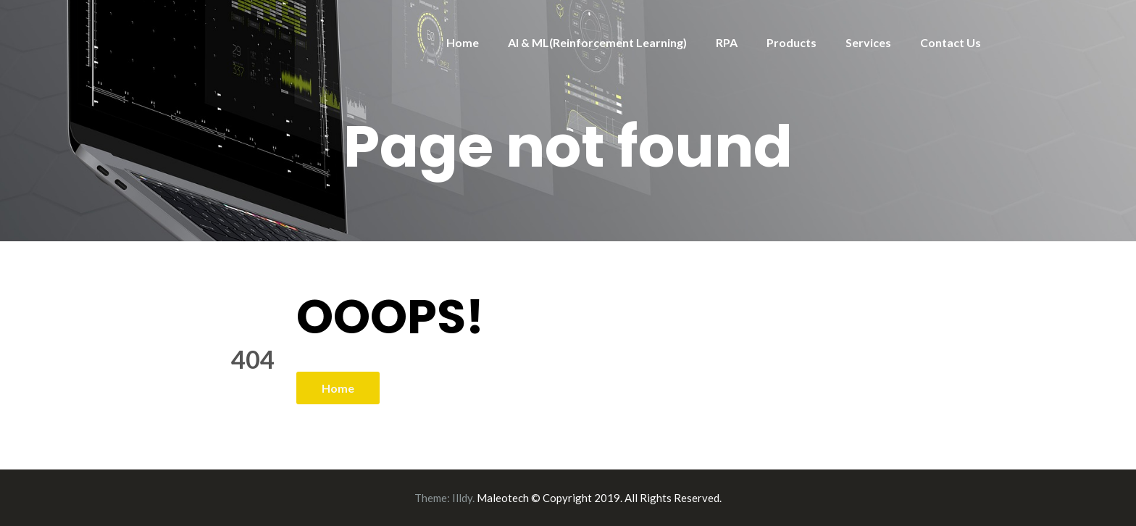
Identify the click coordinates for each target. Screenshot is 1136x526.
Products (791, 42)
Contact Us (950, 42)
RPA (727, 42)
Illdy (462, 497)
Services (868, 42)
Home (462, 42)
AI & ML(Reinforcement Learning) (597, 42)
